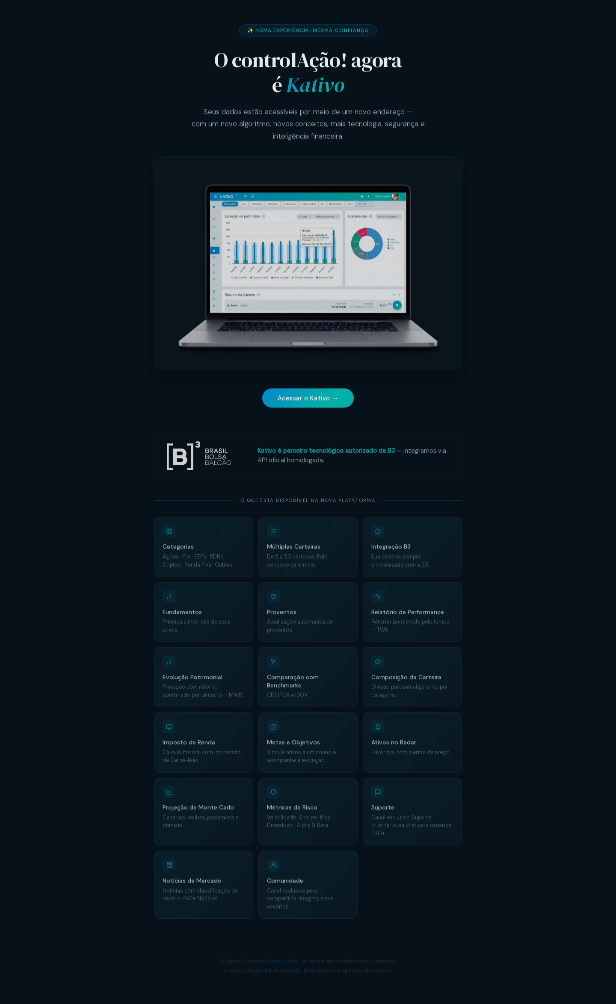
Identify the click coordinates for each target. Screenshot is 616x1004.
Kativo (315, 86)
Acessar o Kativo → (308, 399)
